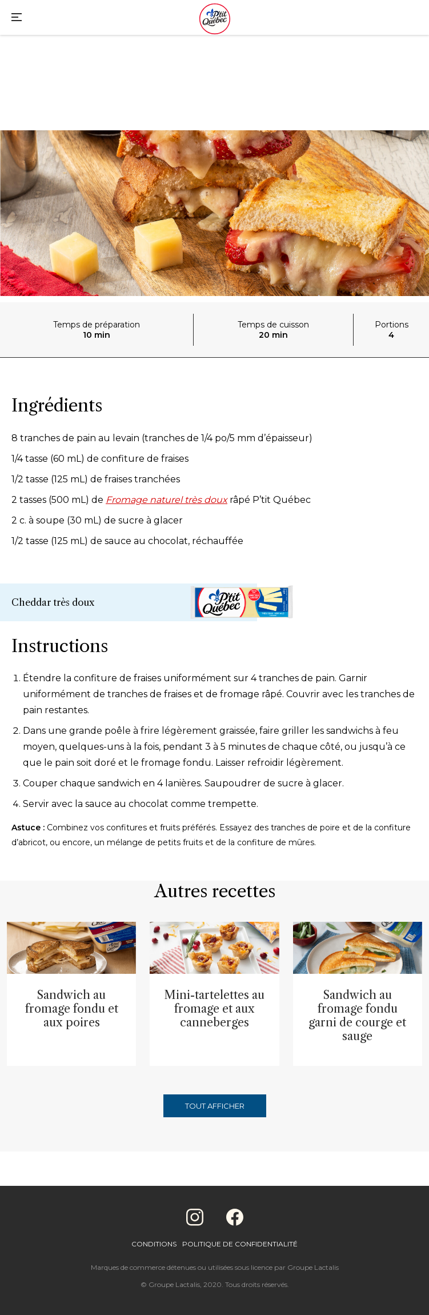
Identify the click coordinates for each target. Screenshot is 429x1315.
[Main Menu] (16, 18)
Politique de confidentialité (240, 1244)
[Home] (215, 20)
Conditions (154, 1244)
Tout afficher (214, 1105)
